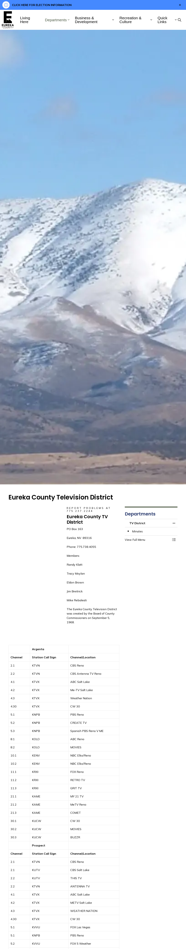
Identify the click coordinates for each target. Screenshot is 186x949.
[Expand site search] (179, 19)
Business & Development (86, 20)
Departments (56, 20)
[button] (147, 540)
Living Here (25, 20)
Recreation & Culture (130, 20)
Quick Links (162, 20)
